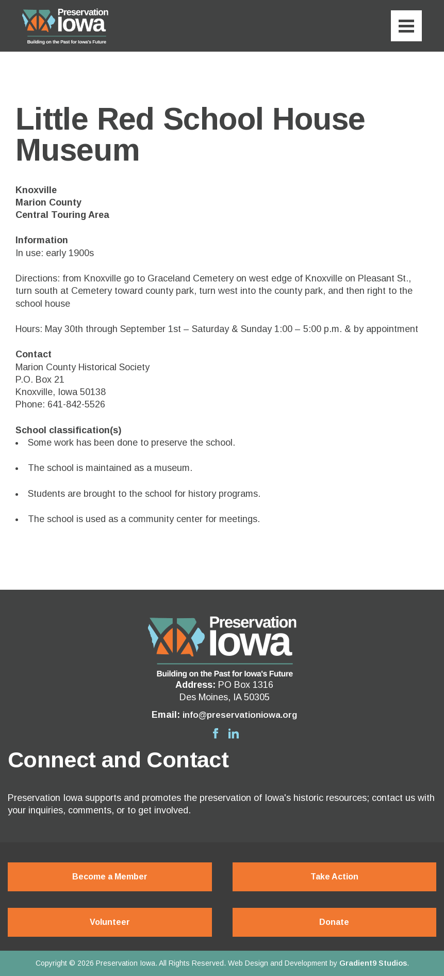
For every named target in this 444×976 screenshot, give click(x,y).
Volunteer (110, 922)
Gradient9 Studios (373, 963)
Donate (334, 922)
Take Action (334, 876)
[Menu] (406, 25)
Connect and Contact (118, 759)
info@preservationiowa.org (240, 715)
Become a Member (109, 876)
